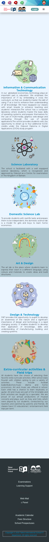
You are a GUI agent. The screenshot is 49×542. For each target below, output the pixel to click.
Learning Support (25, 486)
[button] (44, 9)
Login (34, 9)
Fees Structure (24, 519)
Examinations (24, 482)
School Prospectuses (24, 523)
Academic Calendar (24, 515)
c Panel (24, 502)
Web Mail (24, 498)
